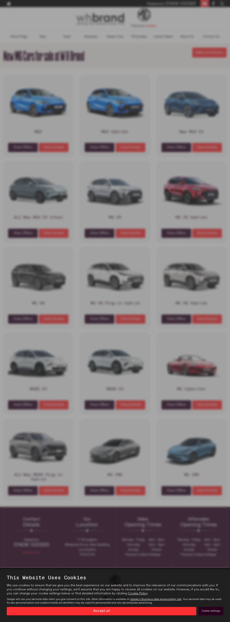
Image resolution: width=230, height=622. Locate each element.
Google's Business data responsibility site (155, 599)
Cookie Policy (138, 593)
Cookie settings (210, 611)
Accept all (101, 611)
